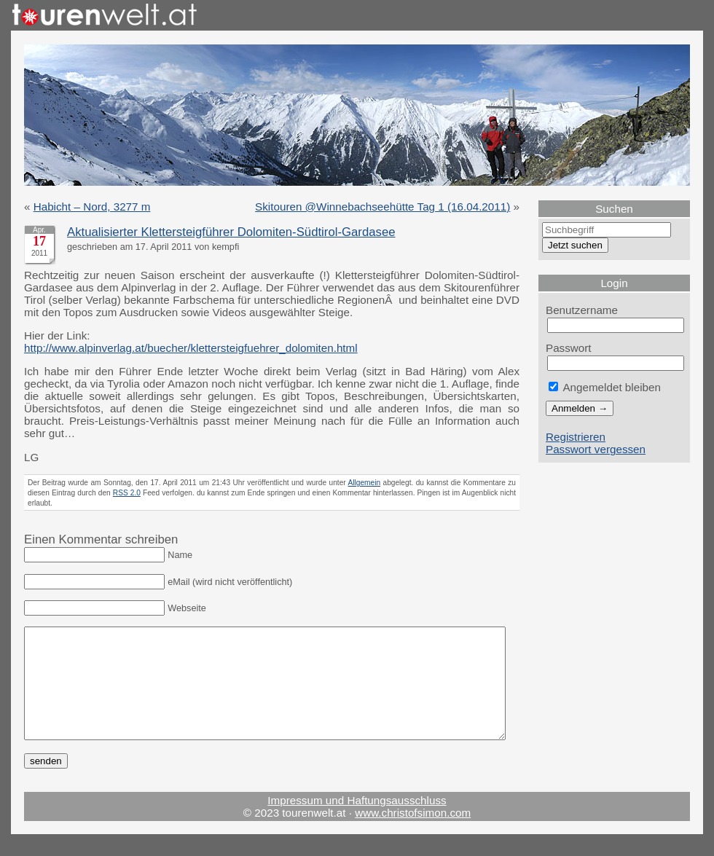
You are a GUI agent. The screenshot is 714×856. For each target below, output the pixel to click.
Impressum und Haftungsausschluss (356, 822)
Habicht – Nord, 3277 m (92, 206)
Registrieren (575, 437)
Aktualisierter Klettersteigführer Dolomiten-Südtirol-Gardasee (231, 232)
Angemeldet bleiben (605, 387)
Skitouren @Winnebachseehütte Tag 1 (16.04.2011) (382, 206)
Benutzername (582, 310)
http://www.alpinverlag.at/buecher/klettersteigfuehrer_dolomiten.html (191, 348)
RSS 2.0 (127, 493)
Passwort (569, 348)
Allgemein (364, 483)
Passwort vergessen (596, 449)
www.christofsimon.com (413, 834)
